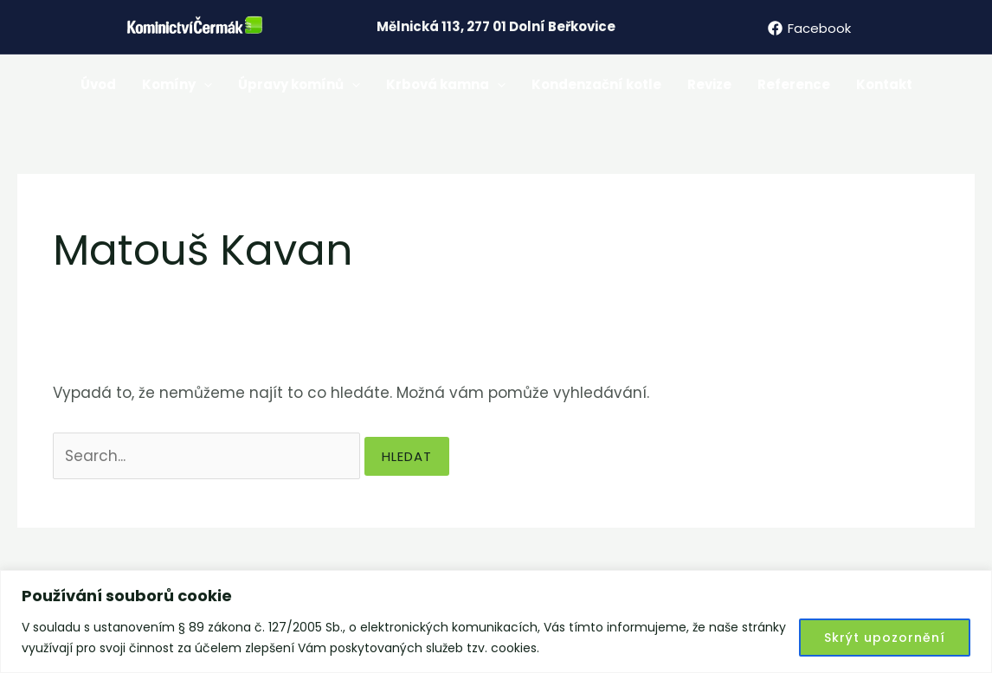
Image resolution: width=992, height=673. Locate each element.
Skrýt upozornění (884, 637)
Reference (793, 84)
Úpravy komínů (299, 84)
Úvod (98, 84)
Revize (709, 84)
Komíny (177, 84)
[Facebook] (809, 28)
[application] (204, 84)
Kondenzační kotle (596, 84)
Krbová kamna (446, 84)
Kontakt (884, 84)
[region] (496, 621)
